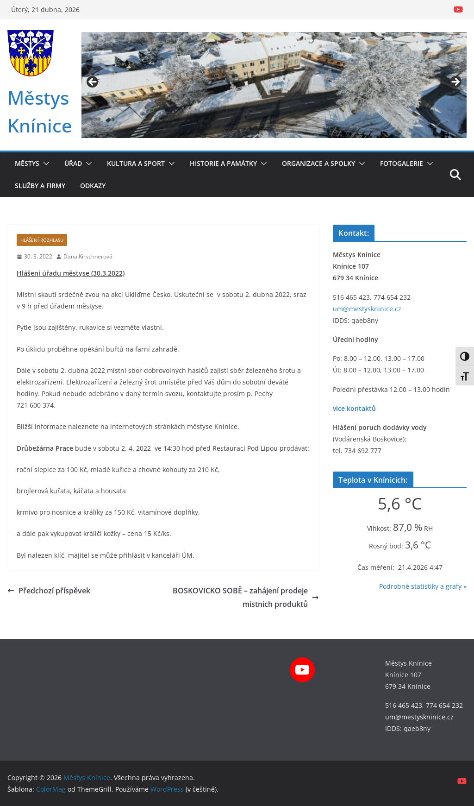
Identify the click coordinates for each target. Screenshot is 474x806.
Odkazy (93, 185)
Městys (27, 163)
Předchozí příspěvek (48, 591)
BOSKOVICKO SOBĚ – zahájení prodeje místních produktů (246, 597)
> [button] (455, 82)
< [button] (98, 81)
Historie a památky (223, 163)
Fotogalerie (401, 163)
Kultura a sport (136, 163)
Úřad (73, 163)
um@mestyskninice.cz (367, 308)
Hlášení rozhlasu (41, 240)
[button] (44, 163)
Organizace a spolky (318, 163)
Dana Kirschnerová (87, 256)
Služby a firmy (40, 185)
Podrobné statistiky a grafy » (423, 586)
